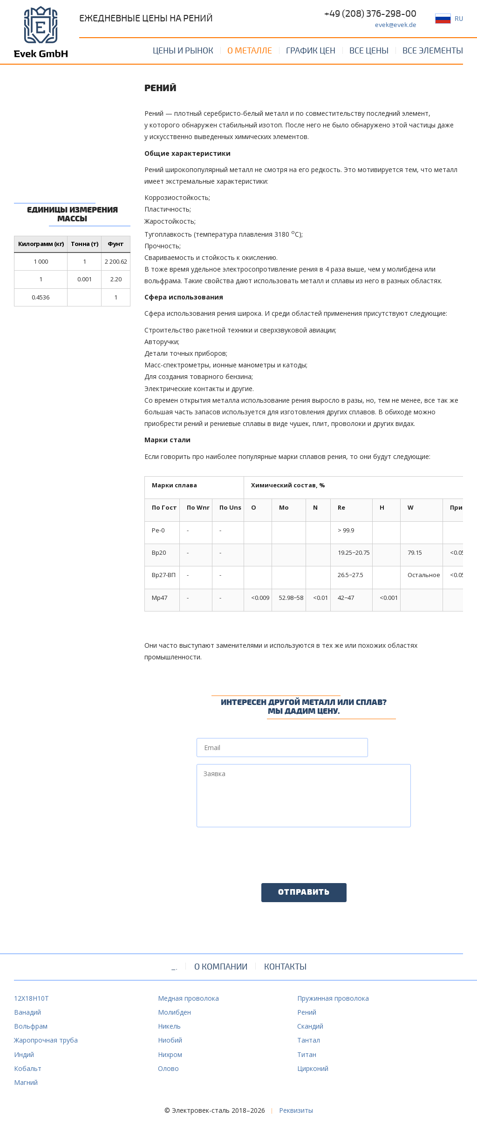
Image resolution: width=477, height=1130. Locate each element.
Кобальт (27, 1068)
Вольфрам (31, 1026)
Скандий (310, 1026)
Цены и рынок (183, 51)
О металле (249, 51)
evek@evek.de (395, 25)
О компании (220, 967)
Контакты (285, 967)
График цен (310, 51)
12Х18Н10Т (31, 998)
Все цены (368, 51)
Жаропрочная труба (46, 1040)
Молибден (174, 1012)
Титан (306, 1054)
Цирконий (312, 1068)
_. (174, 967)
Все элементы (432, 51)
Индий (24, 1054)
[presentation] (267, 852)
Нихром (170, 1054)
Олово (168, 1068)
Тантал (308, 1040)
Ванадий (27, 1012)
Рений (306, 1012)
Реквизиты (296, 1110)
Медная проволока (188, 998)
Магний (26, 1082)
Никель (169, 1026)
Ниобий (170, 1040)
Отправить (304, 892)
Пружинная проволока (333, 998)
